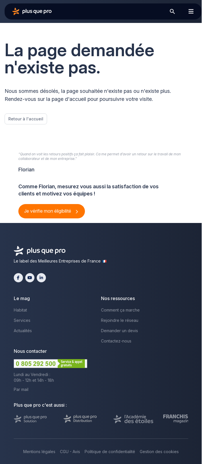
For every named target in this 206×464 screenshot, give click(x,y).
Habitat (20, 310)
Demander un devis (119, 330)
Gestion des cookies (159, 451)
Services (22, 320)
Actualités (23, 330)
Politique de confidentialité (110, 451)
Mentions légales (39, 451)
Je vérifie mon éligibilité (48, 211)
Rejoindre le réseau (119, 320)
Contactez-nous (116, 340)
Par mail (21, 389)
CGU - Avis (70, 451)
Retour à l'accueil (25, 118)
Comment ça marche (120, 310)
